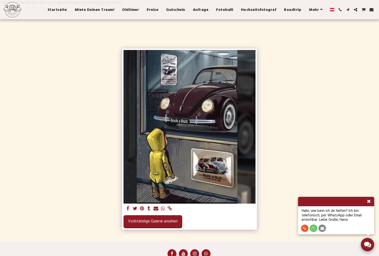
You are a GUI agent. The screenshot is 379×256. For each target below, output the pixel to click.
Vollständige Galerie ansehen (153, 221)
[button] (340, 10)
